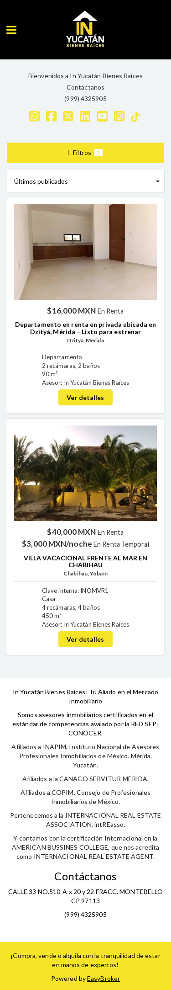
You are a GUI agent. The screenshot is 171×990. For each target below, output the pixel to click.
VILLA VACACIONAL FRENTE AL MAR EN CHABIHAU (85, 561)
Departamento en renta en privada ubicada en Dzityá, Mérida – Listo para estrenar (85, 327)
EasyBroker (103, 978)
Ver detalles (85, 397)
